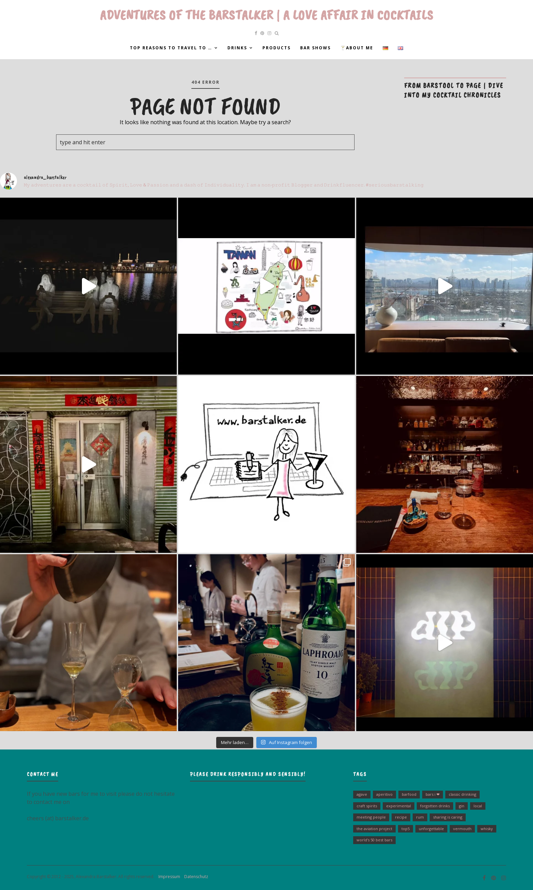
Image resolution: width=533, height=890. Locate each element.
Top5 (405, 828)
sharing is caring (447, 817)
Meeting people (371, 817)
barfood (409, 794)
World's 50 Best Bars (374, 839)
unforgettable (431, 828)
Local (478, 805)
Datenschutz (194, 876)
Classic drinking (462, 794)
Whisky (487, 828)
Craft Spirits (367, 805)
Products (276, 48)
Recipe (401, 817)
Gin (461, 805)
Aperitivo (384, 794)
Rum (420, 817)
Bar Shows (315, 48)
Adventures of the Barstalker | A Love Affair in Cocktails (266, 15)
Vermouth (462, 828)
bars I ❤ (433, 794)
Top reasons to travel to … (171, 48)
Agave (362, 794)
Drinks (237, 48)
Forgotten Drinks (435, 805)
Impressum (167, 876)
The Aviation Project (374, 828)
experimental (398, 805)
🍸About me (356, 48)
